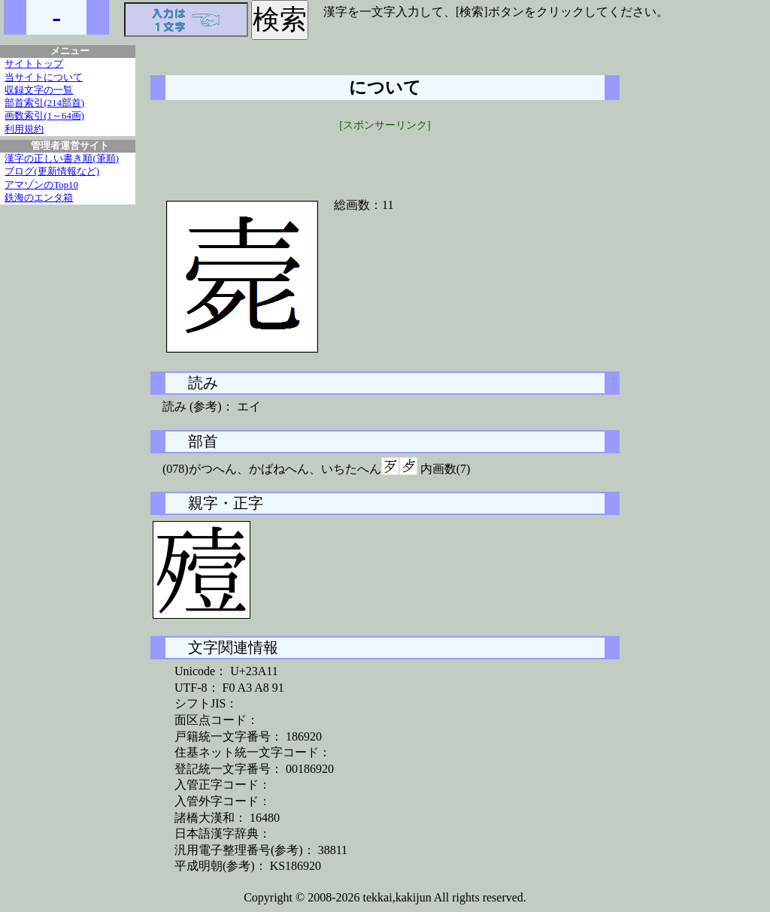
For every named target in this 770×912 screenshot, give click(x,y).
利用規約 (24, 129)
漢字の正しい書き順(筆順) (62, 158)
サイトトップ (34, 64)
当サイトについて (44, 77)
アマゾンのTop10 (41, 185)
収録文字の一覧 (39, 90)
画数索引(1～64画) (44, 116)
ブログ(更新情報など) (52, 171)
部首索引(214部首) (44, 103)
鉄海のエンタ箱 (39, 197)
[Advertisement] (385, 155)
